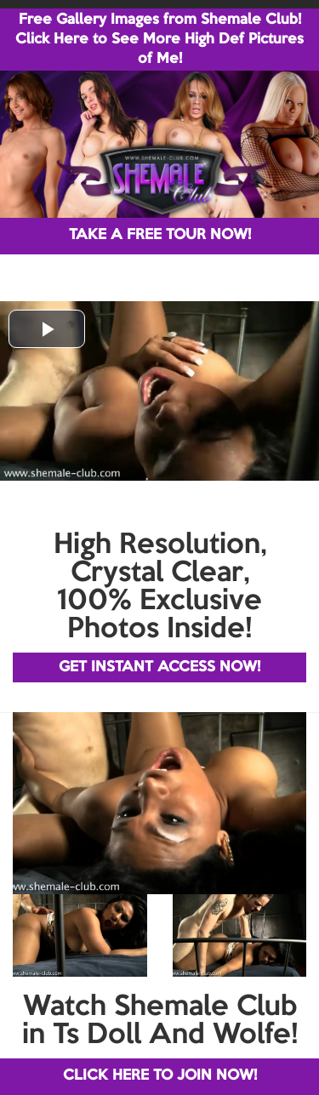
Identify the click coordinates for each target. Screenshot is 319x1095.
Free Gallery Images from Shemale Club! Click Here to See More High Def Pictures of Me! (159, 40)
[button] (47, 329)
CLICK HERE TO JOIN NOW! (160, 1075)
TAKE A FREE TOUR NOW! (160, 235)
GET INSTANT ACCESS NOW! (159, 667)
